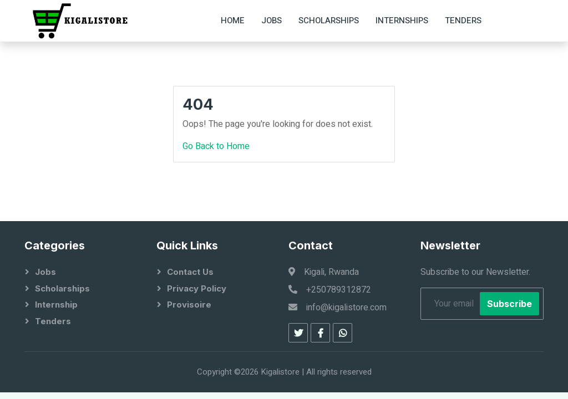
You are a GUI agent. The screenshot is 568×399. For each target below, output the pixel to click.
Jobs (271, 20)
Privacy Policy (196, 288)
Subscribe (509, 303)
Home (233, 20)
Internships (402, 20)
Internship (56, 304)
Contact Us (190, 272)
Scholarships (328, 20)
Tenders (463, 20)
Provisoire (189, 304)
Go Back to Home (216, 146)
